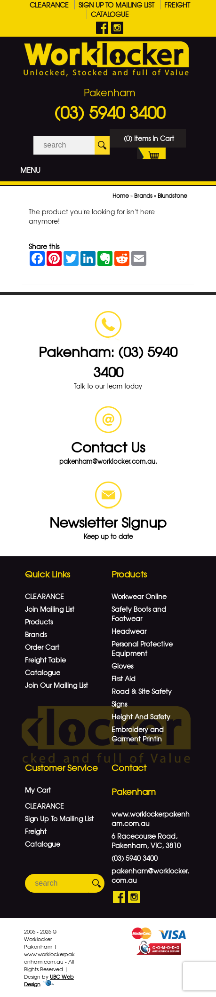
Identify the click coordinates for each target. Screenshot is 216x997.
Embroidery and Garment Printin (138, 733)
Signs (119, 704)
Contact (129, 767)
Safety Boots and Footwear (139, 613)
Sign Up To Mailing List (116, 4)
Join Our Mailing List (56, 685)
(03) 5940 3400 (109, 112)
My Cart (38, 789)
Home (120, 195)
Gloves (122, 665)
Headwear (129, 631)
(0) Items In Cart (149, 140)
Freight (177, 4)
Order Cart (42, 647)
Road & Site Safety (142, 691)
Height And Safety (141, 716)
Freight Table (45, 659)
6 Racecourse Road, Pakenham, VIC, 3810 (146, 840)
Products (39, 621)
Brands (143, 195)
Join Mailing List (49, 609)
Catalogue (110, 14)
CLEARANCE (49, 4)
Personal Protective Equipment (142, 648)
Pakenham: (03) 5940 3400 (108, 361)
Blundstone (172, 195)
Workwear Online (139, 596)
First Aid (124, 678)
